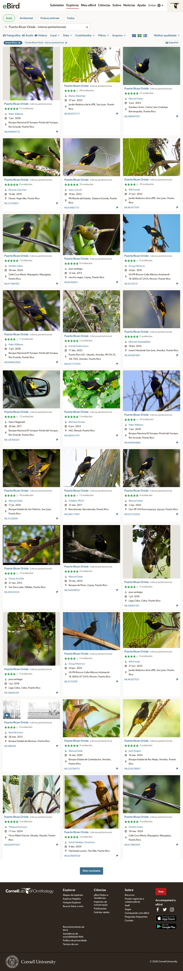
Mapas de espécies (73, 895)
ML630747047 (12, 845)
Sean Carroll (75, 190)
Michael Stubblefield (139, 342)
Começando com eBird (137, 913)
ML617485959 (132, 845)
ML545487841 (132, 355)
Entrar (152, 5)
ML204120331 (12, 592)
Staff (127, 905)
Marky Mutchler (77, 96)
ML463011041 (131, 207)
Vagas (128, 909)
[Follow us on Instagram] (172, 909)
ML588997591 (132, 116)
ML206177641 (72, 514)
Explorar (72, 5)
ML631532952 (132, 514)
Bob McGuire (16, 732)
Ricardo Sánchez (17, 190)
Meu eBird (88, 5)
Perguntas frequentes (136, 917)
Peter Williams (16, 114)
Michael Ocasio (77, 422)
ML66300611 (71, 282)
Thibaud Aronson (18, 827)
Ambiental (26, 18)
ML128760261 (12, 440)
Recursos (130, 895)
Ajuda (141, 5)
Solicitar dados (102, 912)
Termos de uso (70, 944)
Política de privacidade (75, 940)
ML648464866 (132, 442)
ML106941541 (11, 693)
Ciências (104, 5)
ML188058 (10, 746)
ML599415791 (72, 435)
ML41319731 (131, 284)
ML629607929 (72, 856)
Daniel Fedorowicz (78, 346)
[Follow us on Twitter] (165, 909)
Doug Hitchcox (137, 266)
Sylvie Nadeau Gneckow (82, 842)
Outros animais (49, 18)
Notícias (129, 5)
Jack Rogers (135, 751)
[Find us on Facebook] (157, 909)
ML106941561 (131, 606)
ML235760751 (72, 769)
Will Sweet (134, 189)
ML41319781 (71, 681)
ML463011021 (131, 679)
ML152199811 (11, 203)
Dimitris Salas (16, 266)
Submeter (57, 5)
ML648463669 (12, 362)
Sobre (116, 5)
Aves (9, 18)
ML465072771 (72, 114)
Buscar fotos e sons (73, 906)
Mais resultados (91, 870)
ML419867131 (71, 207)
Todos (71, 18)
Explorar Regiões (72, 899)
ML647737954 (72, 364)
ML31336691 (11, 518)
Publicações (100, 908)
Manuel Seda (136, 98)
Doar (161, 891)
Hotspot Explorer (72, 902)
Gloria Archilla (16, 578)
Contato (129, 920)
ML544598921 (72, 590)
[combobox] (46, 27)
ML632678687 (132, 769)
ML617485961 (11, 284)
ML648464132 (12, 132)
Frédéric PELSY (76, 501)
